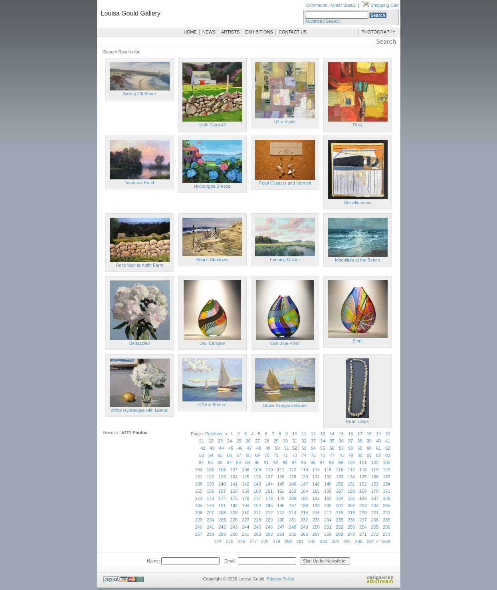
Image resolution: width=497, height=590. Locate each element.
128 (280, 476)
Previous (213, 433)
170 (374, 491)
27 (257, 441)
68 (248, 455)
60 (369, 448)
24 (229, 441)
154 (386, 484)
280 (288, 541)
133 (339, 476)
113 (304, 469)
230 (280, 519)
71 (276, 455)
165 (316, 491)
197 (292, 505)
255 (374, 527)
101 (362, 462)
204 (374, 505)
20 (387, 433)
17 (359, 433)
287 (370, 541)
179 (280, 498)
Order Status (343, 5)
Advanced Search (322, 21)
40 (378, 441)
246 (269, 527)
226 (234, 519)
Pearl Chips (357, 421)
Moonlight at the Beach (357, 260)
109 (257, 469)
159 (245, 491)
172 (198, 498)
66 (229, 455)
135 (362, 476)
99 (341, 462)
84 (201, 462)
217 (327, 512)
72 (285, 455)
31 (294, 441)
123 (222, 476)
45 (230, 448)
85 (210, 462)
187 (374, 498)
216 (316, 512)
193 (245, 505)
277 (253, 541)
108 (245, 469)
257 (198, 534)
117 (351, 469)
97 (322, 462)
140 (222, 484)
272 (374, 534)
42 (202, 448)
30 (285, 441)
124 (234, 476)
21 (201, 441)
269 (339, 534)
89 (247, 462)
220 (362, 512)
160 (257, 491)
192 (234, 505)
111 (280, 469)
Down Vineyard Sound (285, 405)
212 (269, 512)
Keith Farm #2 (212, 124)
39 (369, 441)
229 (269, 519)
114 (316, 469)
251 (327, 527)
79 (350, 455)
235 (339, 519)
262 (257, 534)
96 (313, 462)
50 (277, 448)
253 (351, 527)
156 (210, 491)
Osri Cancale (212, 343)
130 (304, 476)
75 (313, 455)
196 (280, 505)
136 (374, 476)
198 (304, 505)
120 (386, 469)
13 (322, 433)
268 (327, 534)
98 (331, 462)
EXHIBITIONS (259, 32)
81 (369, 455)
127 (269, 476)
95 (303, 462)
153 (374, 484)
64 (210, 455)
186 (362, 498)
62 (387, 448)
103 (386, 462)
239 (386, 519)
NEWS (209, 32)
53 (303, 448)
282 (311, 541)
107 (234, 469)
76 (322, 455)
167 (339, 491)
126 (257, 476)
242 (222, 527)
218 (339, 512)
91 (266, 462)
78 (341, 455)
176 (245, 498)
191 (222, 505)
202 (351, 505)
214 (292, 512)
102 (374, 462)
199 (316, 505)
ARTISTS (230, 32)
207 (210, 512)
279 (276, 541)
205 (386, 505)
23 (220, 441)
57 (341, 448)
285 (346, 541)
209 (234, 512)
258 (210, 534)
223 (198, 519)
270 (351, 534)
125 (245, 476)
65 (220, 455)
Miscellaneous (358, 202)
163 (292, 491)
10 (294, 433)
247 (280, 527)
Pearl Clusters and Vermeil (285, 183)
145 (280, 484)
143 (257, 484)
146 (292, 484)
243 (234, 527)
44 (221, 448)
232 (304, 519)
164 (304, 491)
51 (286, 448)
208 (222, 512)
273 (386, 534)
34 (322, 441)
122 (210, 476)
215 (304, 512)
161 (269, 491)
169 (362, 491)
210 (245, 512)
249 (304, 527)
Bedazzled (139, 343)
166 (327, 491)
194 (257, 505)
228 (257, 519)
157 (222, 491)
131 (316, 476)
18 (369, 433)
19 (378, 433)
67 (238, 455)
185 (351, 498)
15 (341, 433)
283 (323, 541)
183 (327, 498)
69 (257, 455)
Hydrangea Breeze (212, 186)
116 (339, 469)
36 (341, 441)
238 (374, 519)
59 (359, 448)
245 (257, 527)
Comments (316, 5)
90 (257, 462)
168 (351, 491)
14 (331, 433)
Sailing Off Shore (139, 93)
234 (327, 519)
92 (275, 462)
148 (316, 484)
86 (220, 462)
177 (257, 498)
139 (210, 484)
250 (316, 527)
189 (198, 505)
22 (210, 441)
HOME (190, 32)
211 (257, 512)
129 (292, 476)
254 (362, 527)
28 (266, 441)
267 (316, 534)
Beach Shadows (212, 259)
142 (245, 484)
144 (269, 484)
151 (351, 484)
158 (234, 491)
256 (386, 527)
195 (269, 505)
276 (241, 541)
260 (234, 534)
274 (218, 541)
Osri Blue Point (284, 343)
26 (248, 441)
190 (210, 505)
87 (229, 462)
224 (210, 519)
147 (304, 484)
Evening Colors (285, 259)
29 (276, 441)
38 (359, 441)
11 (303, 433)
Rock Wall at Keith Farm (139, 265)
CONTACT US (293, 32)
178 (269, 498)
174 (222, 498)
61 (378, 448)
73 (294, 455)
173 (210, 498)
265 (292, 534)
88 (238, 462)
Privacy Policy (280, 578)
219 (351, 512)
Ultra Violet (285, 121)
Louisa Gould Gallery (130, 13)
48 (258, 448)
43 (212, 448)
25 (238, 441)
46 (240, 448)
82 (378, 455)
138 (198, 484)
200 (327, 505)
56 (331, 448)
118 (362, 469)
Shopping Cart (380, 5)
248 (292, 527)
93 (285, 462)
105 (210, 469)
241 (210, 527)
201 (339, 505)
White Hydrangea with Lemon (139, 410)
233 (316, 519)
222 (386, 512)
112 (292, 469)
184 (339, 498)
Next (385, 541)
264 (280, 534)
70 (266, 455)
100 (351, 462)
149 (327, 484)
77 (331, 455)
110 (269, 469)
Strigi (357, 340)
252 (339, 527)
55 (322, 448)
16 (350, 433)
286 (358, 541)
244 (245, 527)
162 (280, 491)
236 (351, 519)
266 (304, 534)
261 (245, 534)
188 (386, 498)
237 (362, 519)
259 (222, 534)
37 (350, 441)
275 (229, 541)
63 (201, 455)
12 (313, 433)
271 (362, 534)
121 (198, 476)
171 (386, 491)
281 (300, 541)
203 (362, 505)
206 (198, 512)
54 (313, 448)
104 (198, 469)
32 (303, 441)
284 (335, 541)
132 (327, 476)
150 (339, 484)
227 (245, 519)
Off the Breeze (212, 404)
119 (374, 469)
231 (292, 519)
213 (280, 512)
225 (222, 519)
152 (362, 484)
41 (387, 441)
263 (269, 534)
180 (292, 498)
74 (303, 455)
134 (351, 476)
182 (316, 498)
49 (267, 448)
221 (374, 512)
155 (198, 491)
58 (350, 448)
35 (331, 441)
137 (386, 476)
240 (198, 527)
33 (313, 441)
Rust (357, 124)
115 (327, 469)
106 (222, 469)
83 (387, 455)
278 (264, 541)
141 (234, 484)
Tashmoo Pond (139, 182)
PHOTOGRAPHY (378, 32)
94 (294, 462)
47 (249, 448)
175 (234, 498)
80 (359, 455)
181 (304, 498)
